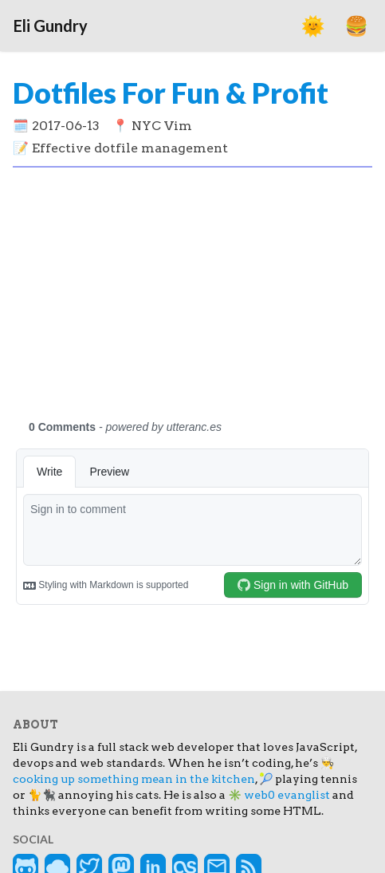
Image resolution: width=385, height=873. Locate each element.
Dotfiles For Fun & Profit (170, 92)
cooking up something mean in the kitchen (134, 778)
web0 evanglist (287, 794)
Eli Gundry (51, 25)
